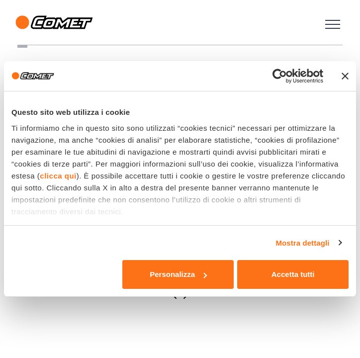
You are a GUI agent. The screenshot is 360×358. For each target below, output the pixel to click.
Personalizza (178, 274)
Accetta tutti (293, 274)
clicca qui (58, 176)
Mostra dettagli (302, 243)
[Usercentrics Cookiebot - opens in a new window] (279, 76)
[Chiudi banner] (345, 76)
